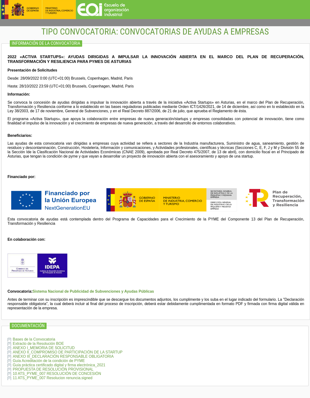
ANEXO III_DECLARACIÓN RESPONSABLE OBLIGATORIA (63, 356)
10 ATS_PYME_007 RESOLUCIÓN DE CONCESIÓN (57, 374)
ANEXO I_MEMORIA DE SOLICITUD (44, 348)
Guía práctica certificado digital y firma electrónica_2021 (59, 365)
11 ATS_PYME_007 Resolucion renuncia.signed (52, 378)
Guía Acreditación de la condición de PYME (49, 361)
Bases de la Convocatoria (34, 339)
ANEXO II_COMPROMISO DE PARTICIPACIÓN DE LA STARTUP (68, 352)
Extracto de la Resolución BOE (38, 344)
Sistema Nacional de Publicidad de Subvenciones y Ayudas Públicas (93, 291)
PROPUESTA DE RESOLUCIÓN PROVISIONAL (53, 369)
